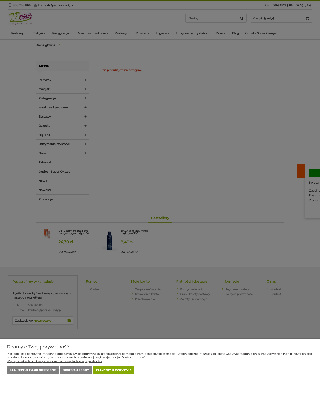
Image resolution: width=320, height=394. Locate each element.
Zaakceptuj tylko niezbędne (33, 370)
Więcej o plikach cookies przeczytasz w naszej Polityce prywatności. (54, 361)
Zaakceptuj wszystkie (113, 370)
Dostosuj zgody (76, 370)
